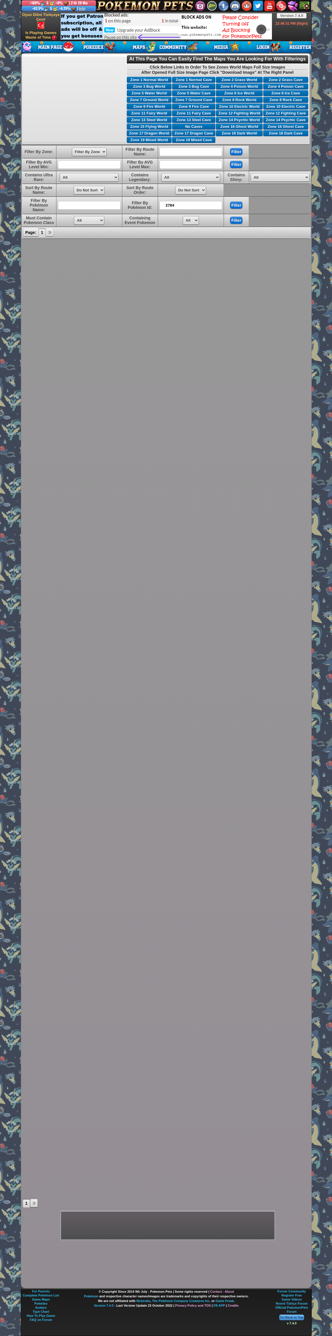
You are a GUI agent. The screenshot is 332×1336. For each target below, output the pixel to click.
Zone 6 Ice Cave (285, 93)
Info (82, 9)
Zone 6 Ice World (239, 93)
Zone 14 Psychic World (239, 120)
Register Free (292, 1295)
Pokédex (40, 1303)
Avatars (41, 1307)
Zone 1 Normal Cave (194, 80)
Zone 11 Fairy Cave (194, 113)
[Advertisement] (166, 26)
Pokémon (91, 1296)
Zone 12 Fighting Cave (286, 113)
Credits (233, 1305)
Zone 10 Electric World (239, 106)
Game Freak (225, 1301)
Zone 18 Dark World (239, 133)
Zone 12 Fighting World (239, 113)
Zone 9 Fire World (149, 106)
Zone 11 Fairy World (149, 113)
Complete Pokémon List (41, 1295)
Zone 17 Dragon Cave (193, 133)
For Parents (41, 1291)
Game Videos (292, 1299)
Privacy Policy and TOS (193, 1305)
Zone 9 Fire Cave (194, 106)
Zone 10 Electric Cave (285, 106)
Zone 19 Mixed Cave (194, 140)
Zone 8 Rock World (239, 100)
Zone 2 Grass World (239, 80)
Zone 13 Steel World (149, 120)
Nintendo (143, 1301)
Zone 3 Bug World (149, 86)
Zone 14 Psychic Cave (286, 120)
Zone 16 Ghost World (239, 126)
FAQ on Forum (41, 1319)
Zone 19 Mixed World (149, 140)
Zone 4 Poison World (239, 86)
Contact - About (222, 1291)
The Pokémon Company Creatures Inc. (181, 1301)
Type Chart (41, 1311)
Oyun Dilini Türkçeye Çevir (40, 20)
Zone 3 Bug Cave (193, 86)
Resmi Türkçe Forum (291, 1303)
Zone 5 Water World (149, 93)
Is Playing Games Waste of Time (41, 35)
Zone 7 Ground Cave (193, 100)
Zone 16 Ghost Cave (286, 126)
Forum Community (291, 1291)
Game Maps (41, 1299)
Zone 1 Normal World (149, 80)
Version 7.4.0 (291, 15)
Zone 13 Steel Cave (194, 120)
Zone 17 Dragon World (149, 133)
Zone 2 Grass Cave (286, 80)
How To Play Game (41, 1315)
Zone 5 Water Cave (194, 93)
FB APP (219, 1305)
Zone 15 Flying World (149, 126)
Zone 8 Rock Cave (285, 100)
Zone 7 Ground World (149, 100)
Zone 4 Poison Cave (286, 86)
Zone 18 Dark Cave (285, 133)
